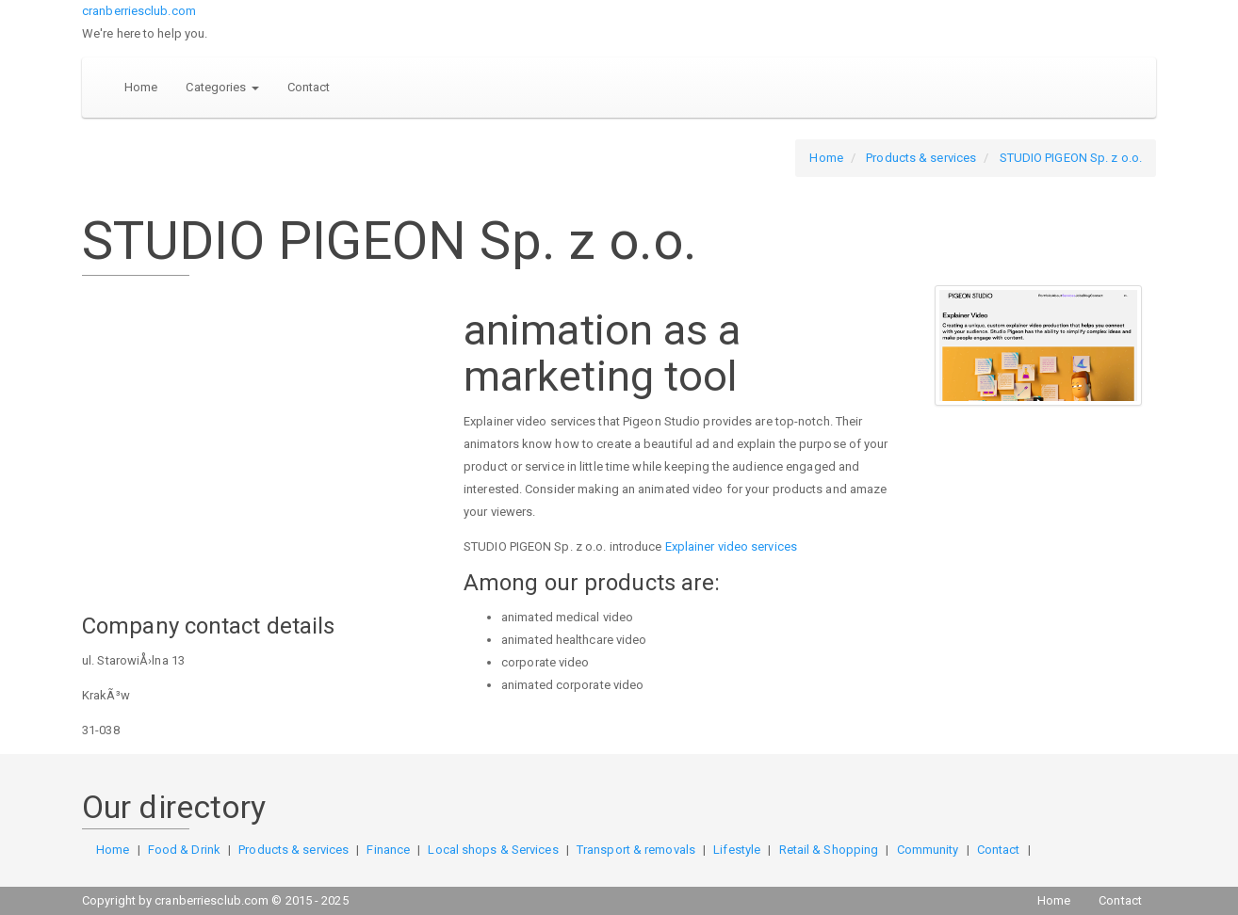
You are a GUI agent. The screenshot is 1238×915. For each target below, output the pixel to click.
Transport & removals (636, 850)
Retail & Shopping (829, 850)
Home (140, 87)
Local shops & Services (493, 850)
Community (928, 850)
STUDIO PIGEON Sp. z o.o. (1071, 158)
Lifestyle (736, 850)
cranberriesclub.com (139, 11)
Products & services (921, 158)
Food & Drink (184, 850)
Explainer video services (731, 546)
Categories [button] (222, 87)
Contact (309, 87)
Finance (388, 850)
